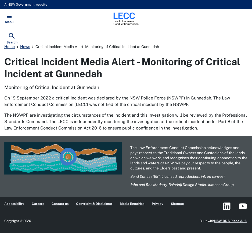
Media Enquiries (132, 204)
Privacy (157, 204)
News (25, 47)
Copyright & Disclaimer (94, 204)
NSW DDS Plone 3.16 (230, 221)
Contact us (60, 204)
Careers (38, 204)
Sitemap (177, 204)
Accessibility (14, 204)
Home (9, 47)
